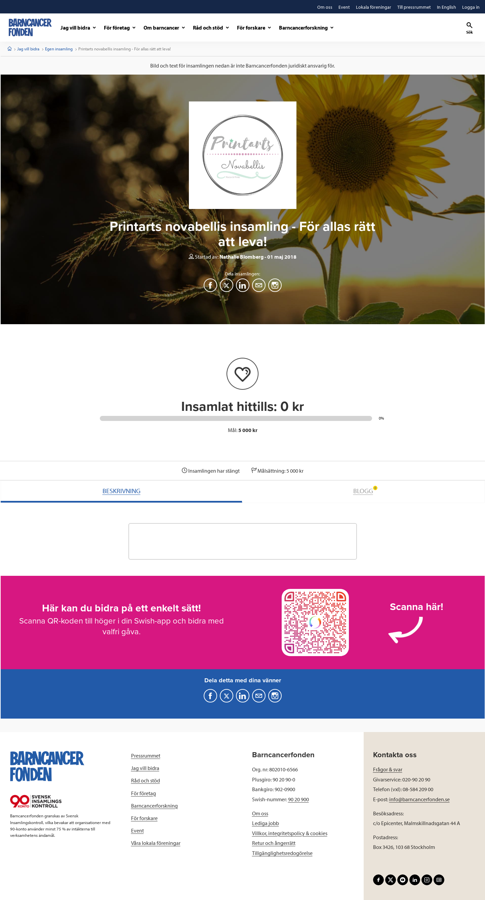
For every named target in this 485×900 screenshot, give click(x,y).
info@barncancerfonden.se (419, 799)
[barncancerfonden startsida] (30, 27)
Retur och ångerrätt (273, 843)
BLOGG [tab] (365, 490)
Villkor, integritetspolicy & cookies (289, 833)
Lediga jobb (265, 823)
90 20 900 (298, 799)
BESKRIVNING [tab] (121, 490)
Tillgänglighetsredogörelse (282, 853)
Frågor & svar (387, 769)
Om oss (260, 813)
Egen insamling (59, 48)
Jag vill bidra (28, 48)
